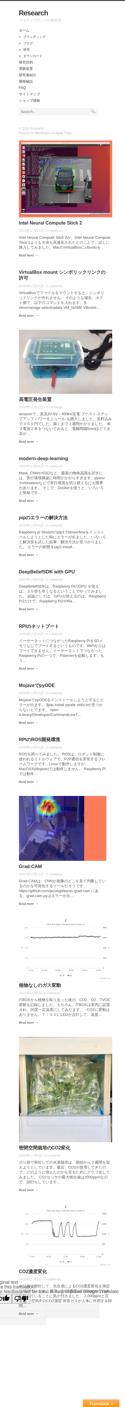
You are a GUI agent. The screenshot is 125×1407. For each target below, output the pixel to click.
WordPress (42, 133)
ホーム (24, 30)
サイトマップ (29, 94)
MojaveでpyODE (37, 685)
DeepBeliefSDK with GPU (47, 571)
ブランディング (34, 37)
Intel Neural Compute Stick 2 (50, 222)
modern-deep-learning (43, 458)
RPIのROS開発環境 (39, 739)
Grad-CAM (30, 866)
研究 (26, 49)
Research (33, 13)
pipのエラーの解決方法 (43, 517)
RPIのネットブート (39, 626)
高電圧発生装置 (35, 399)
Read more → (28, 255)
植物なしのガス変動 (40, 985)
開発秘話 (26, 81)
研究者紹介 (27, 75)
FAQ (22, 88)
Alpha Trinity (64, 133)
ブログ (28, 43)
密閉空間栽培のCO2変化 (45, 1147)
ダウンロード (33, 56)
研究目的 (26, 62)
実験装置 (26, 69)
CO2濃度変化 (33, 1271)
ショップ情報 (29, 101)
